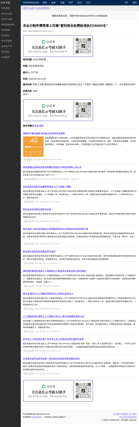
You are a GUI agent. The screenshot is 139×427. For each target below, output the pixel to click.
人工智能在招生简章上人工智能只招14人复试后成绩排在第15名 (54, 320)
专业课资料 (7, 41)
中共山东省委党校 (31, 182)
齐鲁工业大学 (30, 205)
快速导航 (6, 2)
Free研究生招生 (32, 2)
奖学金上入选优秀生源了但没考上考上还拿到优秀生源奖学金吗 (54, 342)
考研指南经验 (8, 24)
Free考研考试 (37, 420)
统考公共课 (7, 14)
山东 (33, 8)
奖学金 (36, 129)
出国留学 (6, 57)
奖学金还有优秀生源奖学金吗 (38, 213)
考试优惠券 (29, 163)
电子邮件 (133, 417)
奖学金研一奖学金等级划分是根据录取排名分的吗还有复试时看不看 (56, 232)
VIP (126, 2)
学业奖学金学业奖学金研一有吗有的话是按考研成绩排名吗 (52, 362)
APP (72, 2)
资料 (134, 2)
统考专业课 (7, 19)
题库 (45, 2)
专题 (63, 2)
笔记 (80, 2)
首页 (26, 8)
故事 (54, 2)
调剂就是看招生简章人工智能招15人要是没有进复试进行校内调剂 (55, 274)
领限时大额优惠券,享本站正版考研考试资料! (45, 137)
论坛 (89, 2)
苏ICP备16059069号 (128, 420)
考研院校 (6, 30)
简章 (42, 129)
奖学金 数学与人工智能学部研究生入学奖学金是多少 (49, 297)
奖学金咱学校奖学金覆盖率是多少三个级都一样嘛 (48, 190)
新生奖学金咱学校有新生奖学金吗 (40, 255)
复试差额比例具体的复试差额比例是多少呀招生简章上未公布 (53, 170)
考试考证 (6, 52)
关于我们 (117, 417)
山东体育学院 (43, 8)
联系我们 (125, 417)
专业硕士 (6, 35)
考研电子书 (7, 46)
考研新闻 (6, 8)
